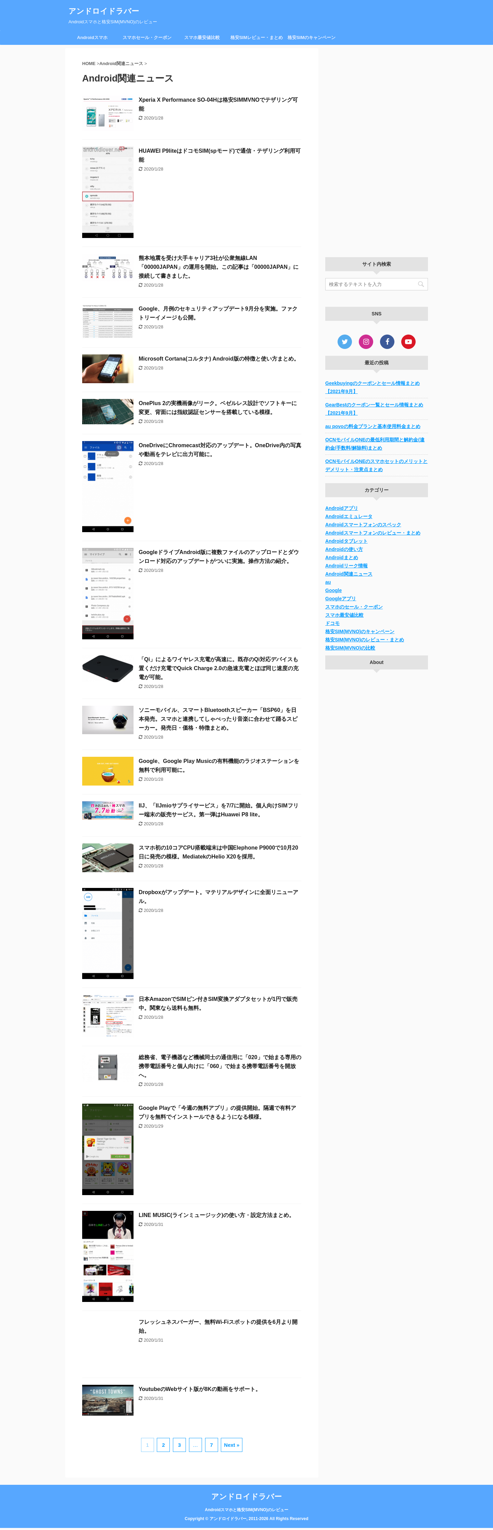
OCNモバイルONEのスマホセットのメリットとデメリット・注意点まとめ (376, 465)
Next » (231, 1445)
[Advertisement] (376, 151)
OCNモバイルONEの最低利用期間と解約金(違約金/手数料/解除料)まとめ (375, 444)
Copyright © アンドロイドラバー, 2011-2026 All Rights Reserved (246, 1518)
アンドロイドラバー (103, 11)
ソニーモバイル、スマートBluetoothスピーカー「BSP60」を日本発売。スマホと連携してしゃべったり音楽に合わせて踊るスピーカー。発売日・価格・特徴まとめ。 (218, 719)
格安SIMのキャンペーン (312, 37)
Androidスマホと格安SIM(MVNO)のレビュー (246, 1509)
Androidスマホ (92, 37)
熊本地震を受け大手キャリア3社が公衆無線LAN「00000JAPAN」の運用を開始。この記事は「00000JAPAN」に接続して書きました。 (219, 267)
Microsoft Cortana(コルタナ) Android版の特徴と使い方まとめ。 (219, 359)
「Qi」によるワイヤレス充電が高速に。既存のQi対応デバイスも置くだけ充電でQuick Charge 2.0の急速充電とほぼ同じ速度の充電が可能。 (219, 668)
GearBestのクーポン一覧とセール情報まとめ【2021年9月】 (374, 409)
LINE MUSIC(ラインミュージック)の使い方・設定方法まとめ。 (216, 1215)
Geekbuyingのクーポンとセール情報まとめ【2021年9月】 (372, 387)
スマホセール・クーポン (147, 37)
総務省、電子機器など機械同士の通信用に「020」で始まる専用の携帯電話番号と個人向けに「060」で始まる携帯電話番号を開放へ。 (220, 1066)
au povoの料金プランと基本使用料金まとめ (372, 426)
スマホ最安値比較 (202, 37)
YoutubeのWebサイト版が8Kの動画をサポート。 (200, 1389)
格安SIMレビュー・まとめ (256, 37)
